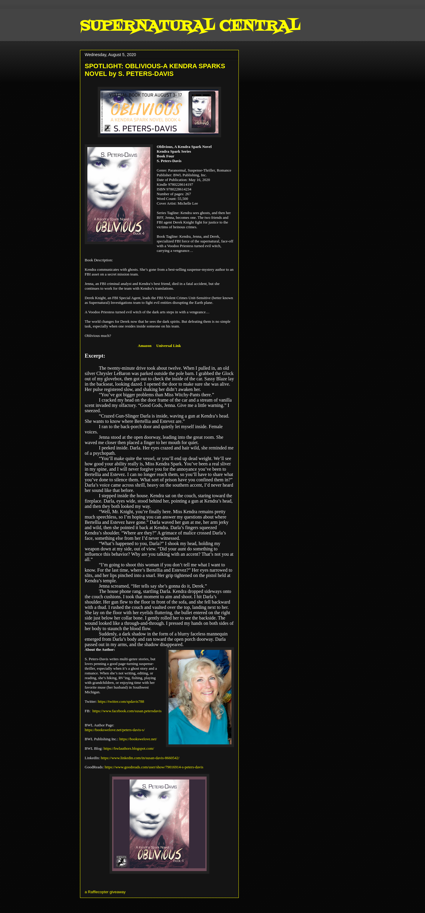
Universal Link (168, 345)
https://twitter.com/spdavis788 (121, 701)
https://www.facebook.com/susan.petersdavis (126, 711)
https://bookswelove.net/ (138, 739)
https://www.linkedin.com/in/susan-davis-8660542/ (140, 758)
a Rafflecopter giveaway (105, 892)
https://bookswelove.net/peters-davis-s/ (115, 730)
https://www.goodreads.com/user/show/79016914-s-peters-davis (154, 767)
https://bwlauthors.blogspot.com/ (129, 748)
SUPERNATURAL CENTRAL (190, 26)
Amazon (144, 345)
